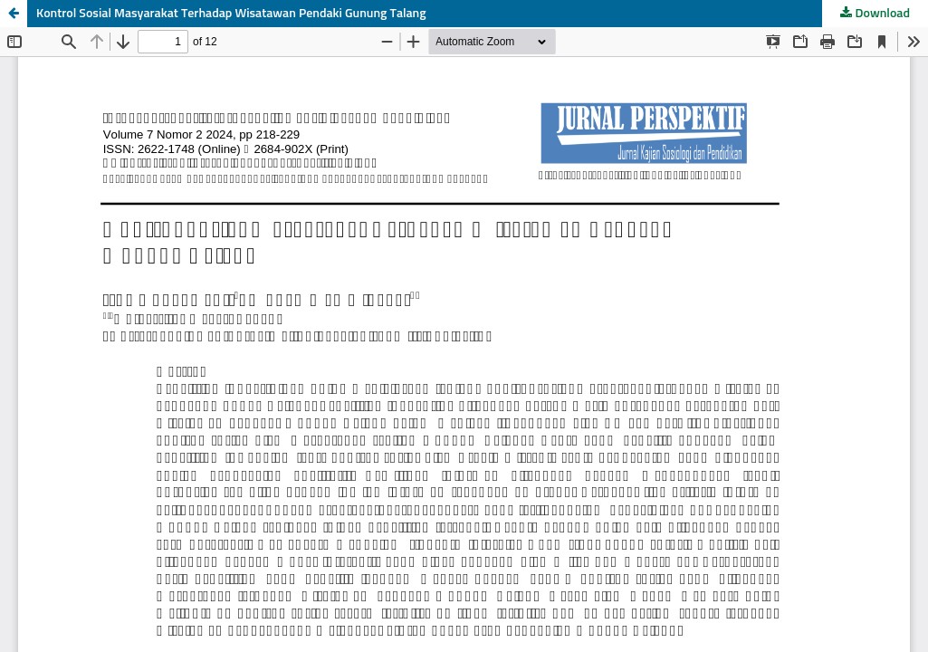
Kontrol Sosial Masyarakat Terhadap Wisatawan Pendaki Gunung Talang (231, 13)
